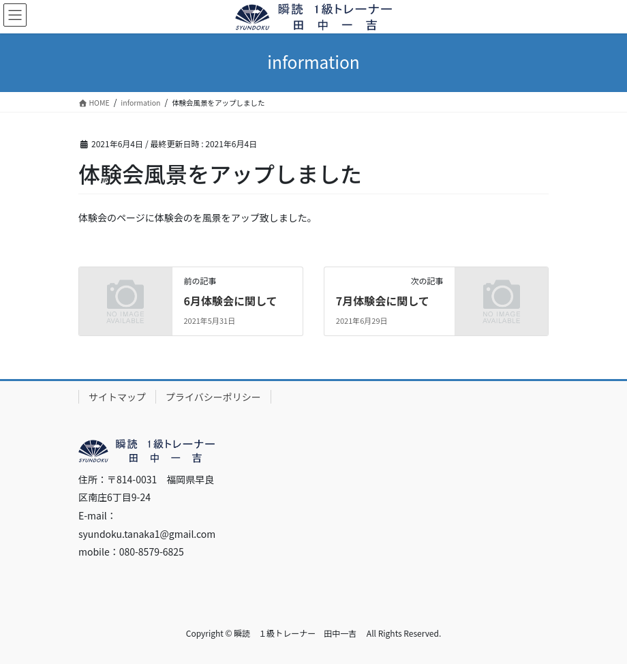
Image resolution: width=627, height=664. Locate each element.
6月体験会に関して (230, 300)
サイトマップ (117, 397)
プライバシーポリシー (213, 397)
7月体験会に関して (382, 300)
